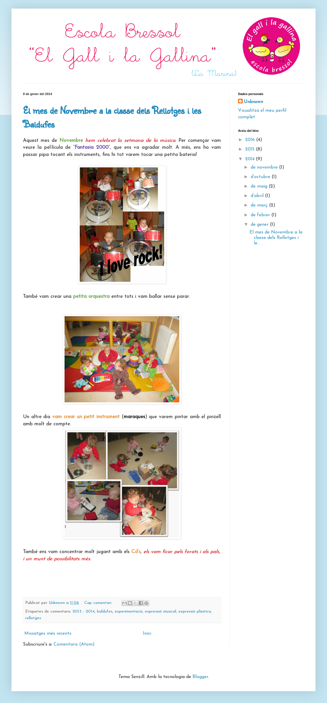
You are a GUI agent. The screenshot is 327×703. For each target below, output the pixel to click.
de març (260, 205)
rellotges (33, 618)
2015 (250, 149)
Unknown (253, 102)
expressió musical (160, 611)
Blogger (200, 677)
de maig (260, 186)
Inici (147, 633)
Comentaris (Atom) (74, 644)
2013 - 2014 (84, 611)
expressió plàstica (194, 611)
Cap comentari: (99, 603)
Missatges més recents (47, 633)
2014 (250, 159)
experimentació (129, 611)
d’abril (258, 196)
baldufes (104, 611)
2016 (250, 140)
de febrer (261, 215)
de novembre (265, 167)
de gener (260, 224)
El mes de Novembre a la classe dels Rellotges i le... (276, 238)
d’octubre (261, 177)
